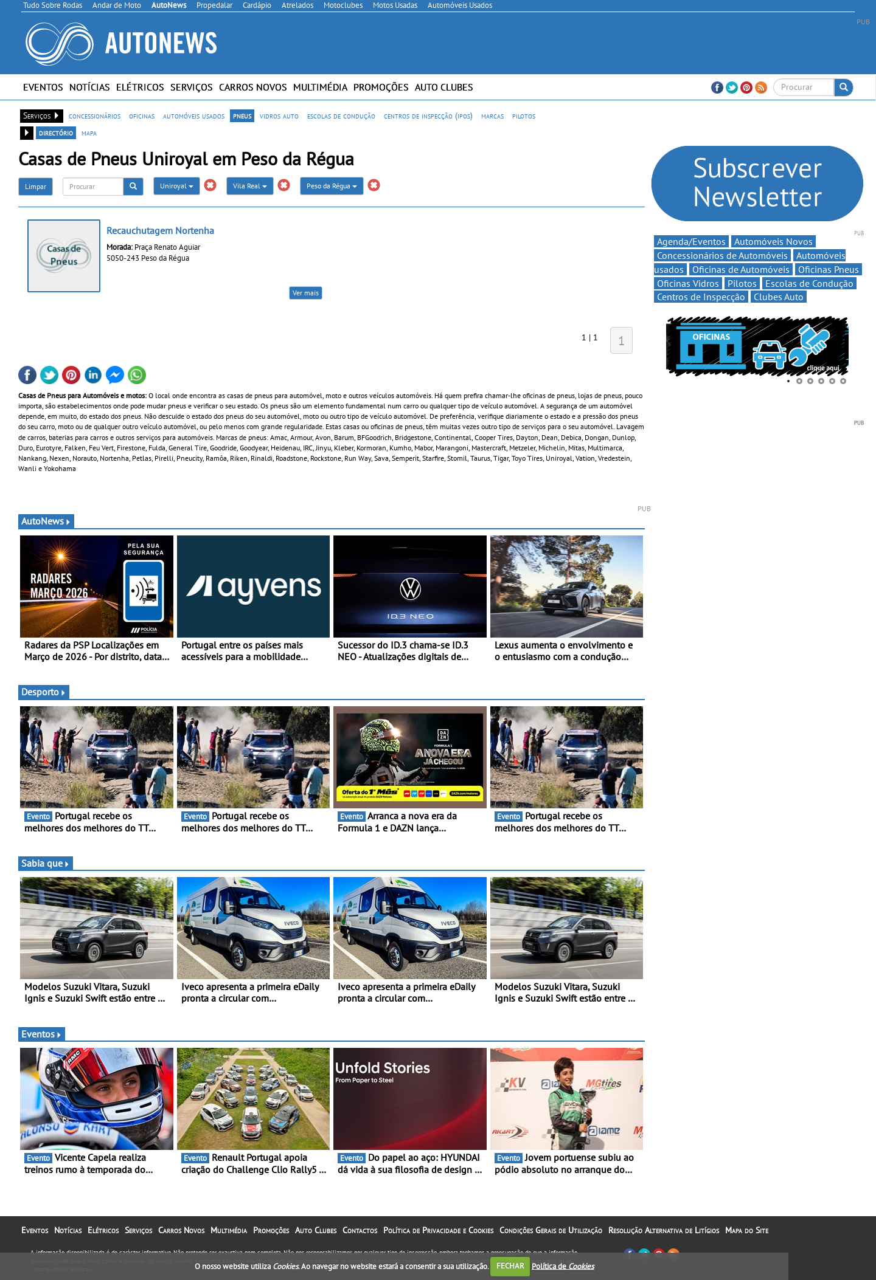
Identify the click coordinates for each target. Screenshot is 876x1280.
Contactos (359, 1230)
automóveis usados (193, 115)
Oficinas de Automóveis (741, 269)
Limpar (35, 186)
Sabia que (45, 863)
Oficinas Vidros (688, 283)
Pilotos (742, 283)
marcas (492, 115)
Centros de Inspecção (701, 297)
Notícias (89, 87)
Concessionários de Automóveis (722, 255)
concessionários (94, 115)
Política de (563, 1266)
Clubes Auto (779, 297)
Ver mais (306, 292)
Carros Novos (253, 87)
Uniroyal (176, 185)
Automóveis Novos (773, 241)
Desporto (43, 692)
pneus (242, 115)
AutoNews (46, 521)
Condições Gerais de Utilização (550, 1230)
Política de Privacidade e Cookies (438, 1230)
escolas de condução (341, 115)
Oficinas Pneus (828, 269)
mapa (89, 132)
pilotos (523, 115)
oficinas (142, 115)
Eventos (43, 87)
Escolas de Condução (809, 283)
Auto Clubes (444, 87)
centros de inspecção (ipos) (428, 115)
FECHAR (510, 1266)
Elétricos (140, 87)
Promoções (381, 87)
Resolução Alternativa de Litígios (663, 1230)
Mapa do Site (746, 1230)
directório (56, 132)
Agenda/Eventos (691, 241)
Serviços (191, 87)
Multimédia (320, 87)
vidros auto (279, 115)
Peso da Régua (332, 185)
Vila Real (250, 185)
